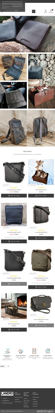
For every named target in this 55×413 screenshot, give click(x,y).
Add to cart (14, 216)
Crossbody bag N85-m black (14, 299)
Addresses (35, 404)
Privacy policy (18, 401)
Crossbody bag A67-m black (14, 211)
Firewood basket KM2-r (14, 345)
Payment (26, 403)
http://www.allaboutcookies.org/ (14, 8)
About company (18, 397)
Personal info (36, 397)
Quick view (6, 206)
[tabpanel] (27, 25)
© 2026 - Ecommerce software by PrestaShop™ (12, 411)
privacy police (9, 10)
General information (26, 406)
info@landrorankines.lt (7, 403)
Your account (35, 393)
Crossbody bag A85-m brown (41, 299)
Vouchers (35, 406)
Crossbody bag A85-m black (14, 253)
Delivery (25, 398)
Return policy (27, 401)
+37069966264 (5, 400)
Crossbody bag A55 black (41, 253)
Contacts (17, 399)
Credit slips (35, 401)
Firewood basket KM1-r (41, 211)
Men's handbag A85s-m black (41, 340)
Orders (34, 399)
